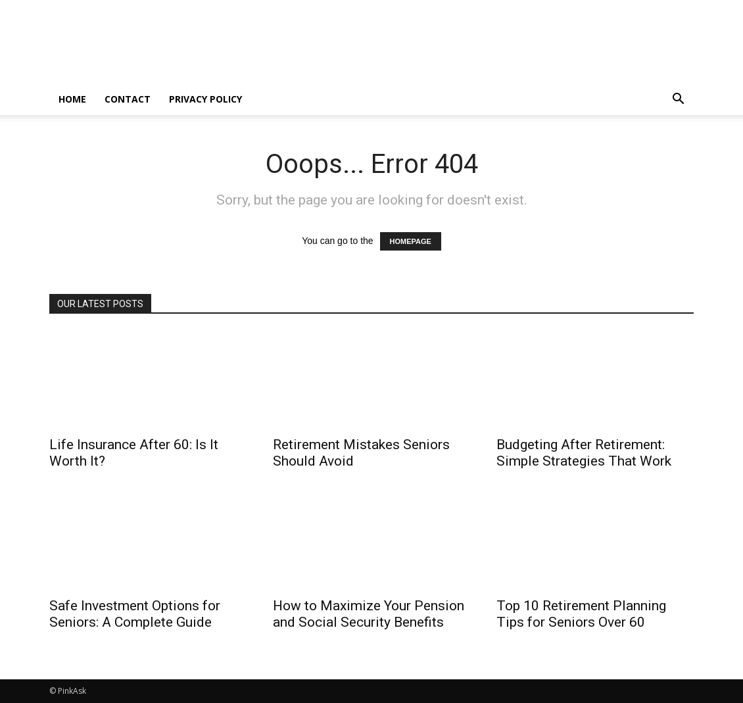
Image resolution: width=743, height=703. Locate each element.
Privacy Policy (205, 99)
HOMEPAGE (410, 241)
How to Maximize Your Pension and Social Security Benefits (368, 614)
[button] (678, 100)
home (72, 99)
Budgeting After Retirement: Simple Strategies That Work (583, 453)
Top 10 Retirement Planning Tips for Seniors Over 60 (581, 614)
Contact (128, 99)
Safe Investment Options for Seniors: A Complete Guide (134, 614)
